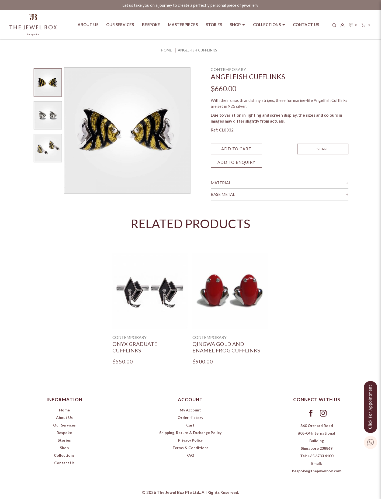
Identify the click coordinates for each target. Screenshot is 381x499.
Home (166, 50)
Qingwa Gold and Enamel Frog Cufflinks (226, 347)
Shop (64, 447)
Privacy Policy (190, 440)
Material (221, 182)
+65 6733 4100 (320, 455)
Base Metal (223, 194)
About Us (64, 417)
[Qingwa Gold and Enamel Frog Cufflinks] (230, 291)
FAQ (190, 455)
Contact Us (64, 462)
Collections (64, 455)
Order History (190, 417)
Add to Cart (236, 148)
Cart (190, 425)
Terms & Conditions (190, 447)
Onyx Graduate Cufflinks (134, 347)
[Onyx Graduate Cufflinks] (150, 291)
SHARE (323, 149)
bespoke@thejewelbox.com (316, 471)
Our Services (64, 425)
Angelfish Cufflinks (197, 50)
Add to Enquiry (236, 162)
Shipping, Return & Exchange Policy (190, 432)
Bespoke (64, 432)
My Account (190, 410)
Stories (64, 440)
